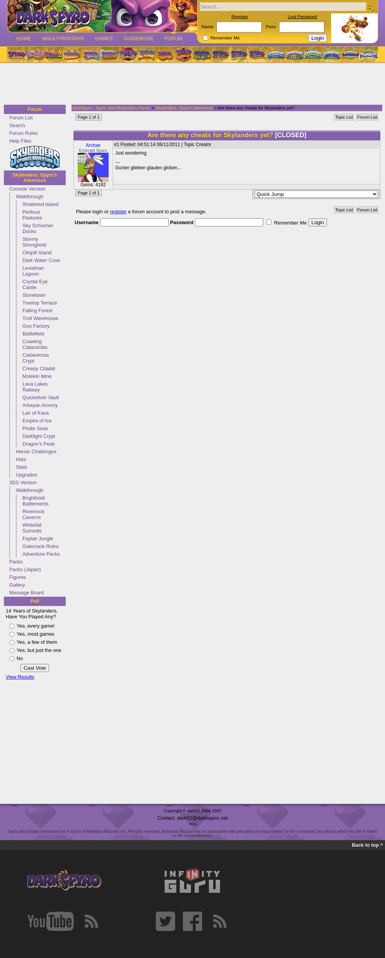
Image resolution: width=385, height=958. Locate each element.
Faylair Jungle (37, 538)
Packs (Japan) (25, 569)
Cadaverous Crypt (35, 358)
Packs (16, 562)
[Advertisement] (190, 84)
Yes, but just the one (39, 650)
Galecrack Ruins (40, 546)
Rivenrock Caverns (33, 514)
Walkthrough (29, 196)
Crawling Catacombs (35, 344)
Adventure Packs (41, 554)
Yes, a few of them (37, 642)
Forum (173, 38)
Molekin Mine (36, 376)
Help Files (20, 141)
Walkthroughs (63, 38)
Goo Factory (35, 326)
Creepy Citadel (38, 368)
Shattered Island (40, 204)
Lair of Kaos (35, 413)
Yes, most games (36, 634)
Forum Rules (23, 133)
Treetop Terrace (39, 303)
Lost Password (302, 16)
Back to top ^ (367, 845)
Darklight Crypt (38, 436)
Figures (17, 577)
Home (23, 38)
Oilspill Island (36, 252)
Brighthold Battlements (35, 501)
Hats (21, 459)
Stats (21, 467)
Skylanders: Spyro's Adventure (35, 177)
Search (17, 125)
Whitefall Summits (32, 528)
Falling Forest (37, 310)
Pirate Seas (35, 428)
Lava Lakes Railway (35, 387)
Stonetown (34, 295)
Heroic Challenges (36, 451)
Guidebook (139, 38)
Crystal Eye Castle (35, 284)
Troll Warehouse (40, 318)
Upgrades (26, 475)
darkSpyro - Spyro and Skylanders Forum (111, 107)
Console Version (27, 189)
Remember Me (225, 38)
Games (103, 38)
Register (240, 16)
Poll (35, 601)
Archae (93, 145)
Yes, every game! (36, 626)
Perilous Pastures (32, 215)
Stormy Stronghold (34, 242)
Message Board (26, 593)
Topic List (344, 117)
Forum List (20, 118)
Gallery (17, 585)
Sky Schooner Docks (37, 228)
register (118, 211)
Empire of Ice (36, 421)
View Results (20, 677)
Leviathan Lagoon (33, 271)
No (20, 658)
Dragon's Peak (38, 444)
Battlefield (33, 334)
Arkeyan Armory (40, 405)
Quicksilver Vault (40, 397)
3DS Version (23, 482)
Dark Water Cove (41, 260)
